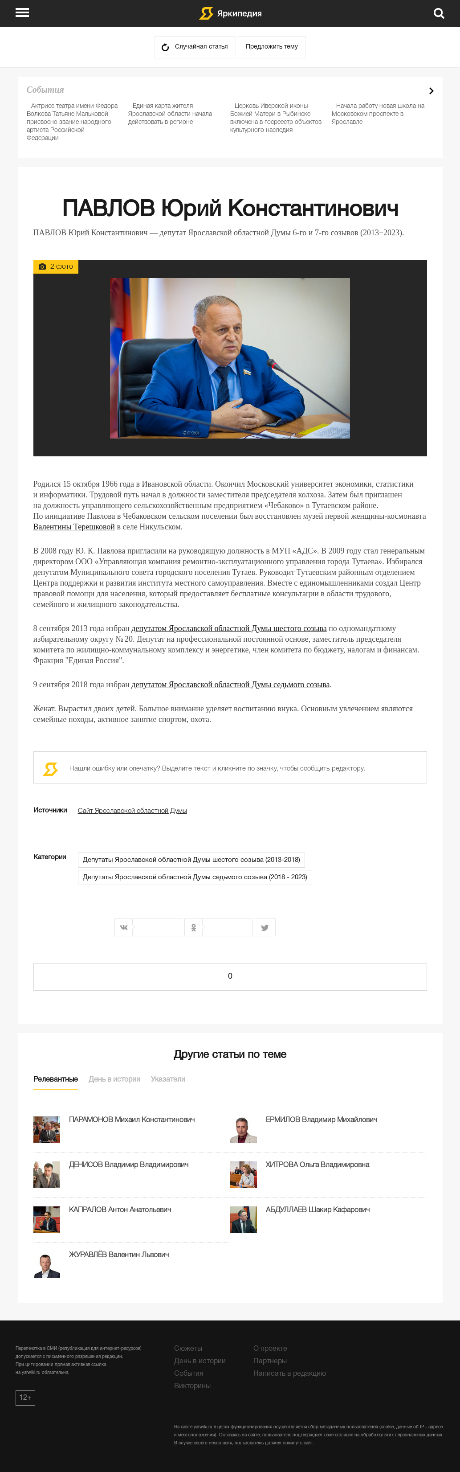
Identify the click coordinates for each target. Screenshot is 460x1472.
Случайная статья (201, 47)
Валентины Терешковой (74, 526)
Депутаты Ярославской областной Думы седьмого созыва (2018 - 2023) (195, 877)
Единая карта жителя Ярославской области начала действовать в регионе (170, 114)
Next (431, 90)
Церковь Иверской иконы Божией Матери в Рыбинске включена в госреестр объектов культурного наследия (276, 118)
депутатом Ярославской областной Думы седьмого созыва (230, 684)
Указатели (168, 1080)
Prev (416, 90)
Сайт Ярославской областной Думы (132, 811)
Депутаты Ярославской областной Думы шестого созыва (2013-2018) (191, 860)
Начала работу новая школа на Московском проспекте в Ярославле (378, 114)
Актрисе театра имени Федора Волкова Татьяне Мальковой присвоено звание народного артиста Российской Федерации (72, 122)
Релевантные (55, 1080)
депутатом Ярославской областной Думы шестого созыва (228, 628)
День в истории (114, 1080)
